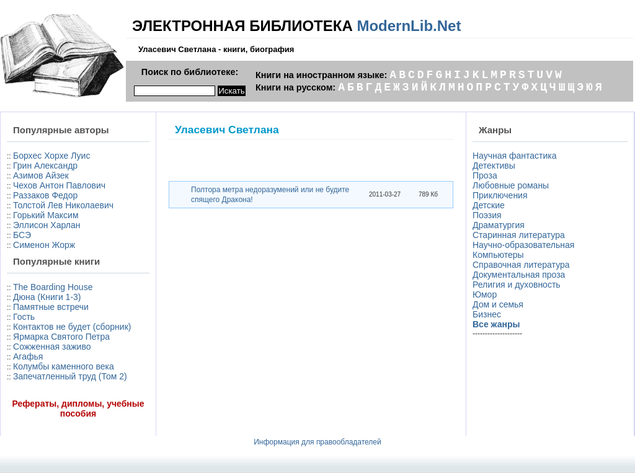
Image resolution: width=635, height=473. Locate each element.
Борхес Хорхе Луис (51, 156)
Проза (485, 175)
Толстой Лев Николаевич (63, 205)
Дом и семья (498, 304)
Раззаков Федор (45, 195)
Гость (24, 317)
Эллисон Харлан (46, 225)
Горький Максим (46, 215)
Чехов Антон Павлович (59, 185)
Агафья (28, 356)
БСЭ (22, 235)
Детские (489, 205)
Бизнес (487, 314)
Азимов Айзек (41, 175)
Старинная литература (519, 235)
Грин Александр (45, 165)
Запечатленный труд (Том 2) (70, 376)
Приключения (500, 195)
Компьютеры (498, 255)
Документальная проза (519, 275)
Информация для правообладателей (317, 442)
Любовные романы (511, 185)
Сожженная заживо (52, 346)
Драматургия (499, 225)
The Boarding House (52, 287)
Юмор (485, 294)
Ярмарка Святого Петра (61, 337)
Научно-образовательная (523, 245)
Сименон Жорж (44, 245)
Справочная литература (521, 265)
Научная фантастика (515, 156)
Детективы (494, 165)
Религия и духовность (517, 285)
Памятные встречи (51, 307)
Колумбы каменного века (63, 366)
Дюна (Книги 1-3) (47, 297)
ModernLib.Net (409, 25)
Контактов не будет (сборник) (72, 327)
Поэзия (487, 215)
